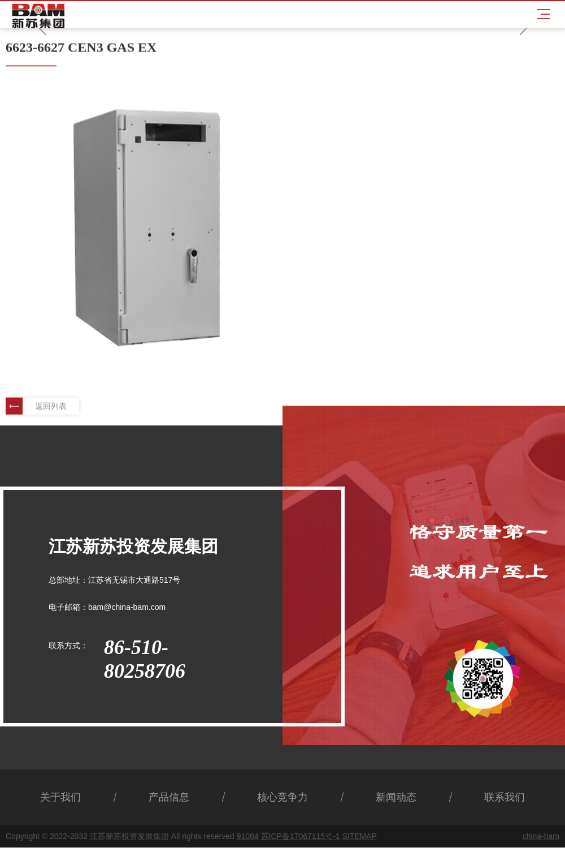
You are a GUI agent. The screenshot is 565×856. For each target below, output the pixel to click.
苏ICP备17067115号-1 (300, 836)
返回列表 (36, 406)
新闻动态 (396, 797)
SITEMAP (359, 836)
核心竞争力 (282, 797)
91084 (248, 836)
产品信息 (169, 797)
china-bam (541, 836)
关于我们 (60, 797)
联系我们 (504, 797)
